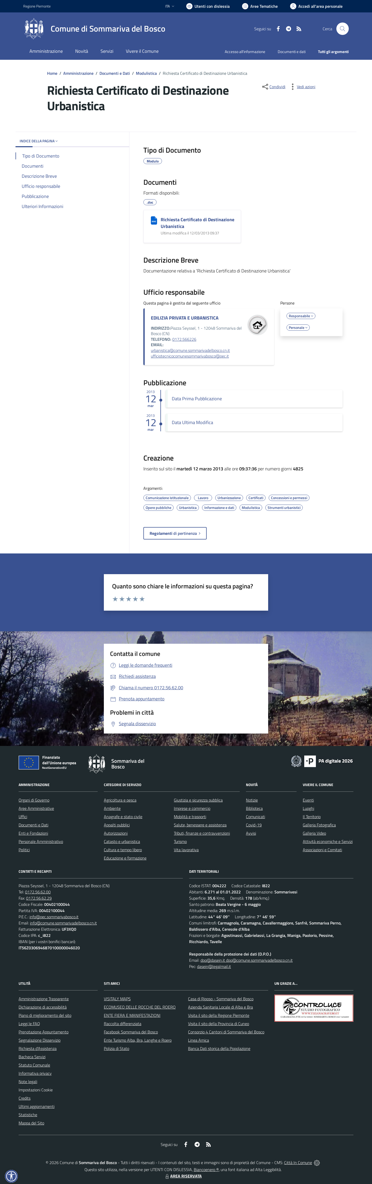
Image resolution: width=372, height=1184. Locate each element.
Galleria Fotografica (319, 825)
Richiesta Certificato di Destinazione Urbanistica (197, 223)
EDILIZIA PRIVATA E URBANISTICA (185, 317)
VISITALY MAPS (117, 999)
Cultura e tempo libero (123, 850)
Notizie (252, 800)
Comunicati (255, 816)
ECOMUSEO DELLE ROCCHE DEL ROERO (140, 1007)
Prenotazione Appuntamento (43, 1032)
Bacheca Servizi (32, 1057)
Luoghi (308, 808)
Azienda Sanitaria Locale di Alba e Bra (220, 1007)
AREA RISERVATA (183, 1176)
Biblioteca (254, 808)
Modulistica (146, 73)
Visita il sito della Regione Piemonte (218, 1015)
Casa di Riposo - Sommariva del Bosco (220, 999)
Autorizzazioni (116, 833)
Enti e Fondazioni (33, 833)
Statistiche (28, 1115)
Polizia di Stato (116, 1048)
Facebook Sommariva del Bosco (131, 1032)
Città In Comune (298, 1162)
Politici (24, 850)
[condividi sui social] (273, 87)
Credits (24, 1098)
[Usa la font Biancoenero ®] (208, 6)
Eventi (308, 800)
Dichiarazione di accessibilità (43, 1007)
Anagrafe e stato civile (123, 816)
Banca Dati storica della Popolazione (219, 1048)
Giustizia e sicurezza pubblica (198, 800)
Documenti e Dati (114, 73)
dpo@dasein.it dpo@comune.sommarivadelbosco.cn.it (246, 960)
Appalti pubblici (117, 825)
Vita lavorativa (186, 850)
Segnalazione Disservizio (39, 1040)
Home (52, 73)
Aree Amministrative (36, 808)
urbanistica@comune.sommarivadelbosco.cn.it (190, 350)
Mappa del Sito (31, 1123)
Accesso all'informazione (245, 52)
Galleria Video (314, 833)
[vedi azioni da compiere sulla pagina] (302, 87)
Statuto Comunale (34, 1065)
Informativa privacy (35, 1073)
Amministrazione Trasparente (44, 999)
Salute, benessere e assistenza (200, 825)
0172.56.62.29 (39, 898)
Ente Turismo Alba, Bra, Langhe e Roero (138, 1040)
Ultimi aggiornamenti (37, 1106)
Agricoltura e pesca (120, 800)
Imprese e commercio (192, 808)
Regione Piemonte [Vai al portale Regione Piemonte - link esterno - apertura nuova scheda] (37, 6)
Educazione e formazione (125, 858)
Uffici (23, 816)
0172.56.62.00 (38, 892)
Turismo (180, 841)
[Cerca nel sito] (342, 29)
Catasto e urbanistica (122, 841)
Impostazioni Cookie (36, 1090)
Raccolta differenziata (122, 1023)
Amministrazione (78, 73)
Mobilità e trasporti (190, 816)
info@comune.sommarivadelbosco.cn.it (63, 923)
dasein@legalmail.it (214, 966)
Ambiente (112, 808)
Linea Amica (198, 1040)
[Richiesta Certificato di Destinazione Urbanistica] (154, 220)
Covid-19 (254, 825)
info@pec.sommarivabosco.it (54, 917)
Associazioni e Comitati (322, 850)
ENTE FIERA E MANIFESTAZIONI (132, 1015)
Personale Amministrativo (41, 841)
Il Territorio (312, 816)
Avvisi (251, 833)
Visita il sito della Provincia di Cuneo (218, 1023)
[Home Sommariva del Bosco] (94, 28)
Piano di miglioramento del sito (45, 1015)
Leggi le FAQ (29, 1023)
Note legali (28, 1081)
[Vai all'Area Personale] (316, 6)
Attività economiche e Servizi (328, 841)
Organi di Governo (34, 800)
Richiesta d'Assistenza (38, 1048)
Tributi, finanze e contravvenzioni (202, 833)
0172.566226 (184, 339)
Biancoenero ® (206, 1169)
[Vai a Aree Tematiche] (260, 6)
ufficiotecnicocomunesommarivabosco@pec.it (190, 356)
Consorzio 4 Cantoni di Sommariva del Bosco (226, 1032)
